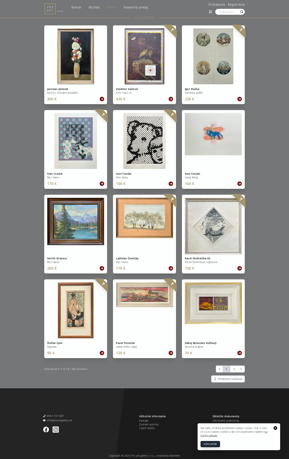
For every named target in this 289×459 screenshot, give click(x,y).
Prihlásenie (217, 4)
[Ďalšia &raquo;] (241, 369)
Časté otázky (147, 428)
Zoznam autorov (149, 424)
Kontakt (144, 420)
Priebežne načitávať (228, 379)
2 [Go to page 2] (234, 369)
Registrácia (236, 4)
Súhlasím (210, 444)
